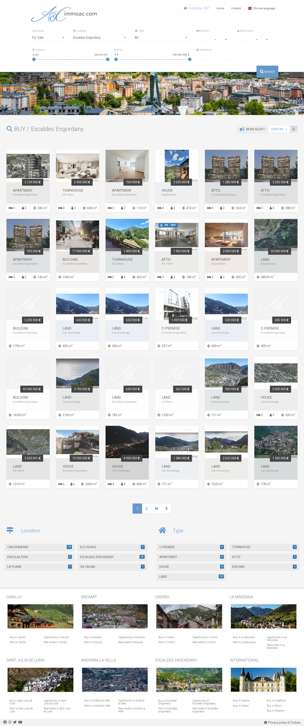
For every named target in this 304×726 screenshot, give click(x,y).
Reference (204, 49)
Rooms (202, 30)
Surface (38, 49)
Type (139, 30)
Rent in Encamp (93, 642)
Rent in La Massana (244, 642)
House (191, 566)
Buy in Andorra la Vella (97, 700)
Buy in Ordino (166, 637)
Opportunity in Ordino (204, 637)
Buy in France (241, 705)
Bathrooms (245, 30)
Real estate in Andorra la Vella (131, 710)
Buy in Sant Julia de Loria (21, 702)
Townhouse (264, 547)
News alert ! (252, 129)
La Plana (39, 566)
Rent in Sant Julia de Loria (21, 710)
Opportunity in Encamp (131, 637)
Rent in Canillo (18, 642)
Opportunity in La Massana (277, 639)
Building (264, 566)
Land (191, 576)
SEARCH (267, 71)
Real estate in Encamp (130, 642)
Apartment (191, 557)
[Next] (156, 508)
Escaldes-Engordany (112, 557)
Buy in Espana (241, 700)
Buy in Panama (275, 710)
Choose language (261, 8)
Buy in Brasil (274, 705)
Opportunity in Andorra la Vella (131, 702)
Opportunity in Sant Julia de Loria (55, 702)
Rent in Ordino (166, 642)
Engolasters (39, 557)
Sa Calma (112, 566)
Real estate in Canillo (55, 642)
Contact (236, 8)
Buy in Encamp (93, 637)
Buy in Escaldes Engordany (167, 702)
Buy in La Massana (244, 637)
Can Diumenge (39, 547)
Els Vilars (112, 547)
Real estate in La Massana (276, 646)
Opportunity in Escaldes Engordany (204, 702)
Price (118, 49)
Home (220, 8)
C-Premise (191, 547)
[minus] (215, 39)
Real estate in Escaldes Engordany (205, 710)
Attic (264, 557)
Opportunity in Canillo (56, 637)
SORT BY (279, 129)
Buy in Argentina (276, 700)
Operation (38, 30)
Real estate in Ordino (204, 642)
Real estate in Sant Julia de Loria (57, 710)
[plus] (225, 39)
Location (79, 30)
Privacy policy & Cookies (282, 722)
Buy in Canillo (17, 637)
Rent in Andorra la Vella (97, 705)
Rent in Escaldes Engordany (167, 710)
